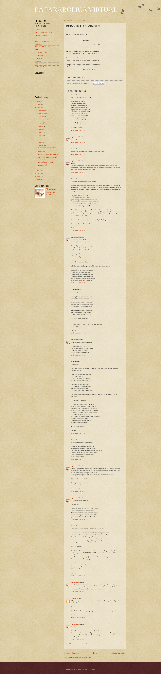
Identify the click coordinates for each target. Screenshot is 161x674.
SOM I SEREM (39, 67)
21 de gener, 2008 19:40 (78, 230)
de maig (41, 132)
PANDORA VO (39, 64)
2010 (38, 101)
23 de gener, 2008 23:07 (78, 355)
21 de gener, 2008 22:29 (78, 283)
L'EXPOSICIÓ (42, 165)
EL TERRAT (38, 38)
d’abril (41, 136)
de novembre (42, 113)
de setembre (42, 120)
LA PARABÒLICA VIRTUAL (76, 9)
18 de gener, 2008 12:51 (78, 130)
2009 (38, 104)
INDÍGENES (38, 44)
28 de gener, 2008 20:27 (78, 591)
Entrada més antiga (118, 653)
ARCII (37, 30)
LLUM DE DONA (40, 55)
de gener (41, 145)
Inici (95, 653)
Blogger (93, 669)
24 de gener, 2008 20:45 (78, 519)
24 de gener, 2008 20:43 (78, 491)
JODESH (37, 50)
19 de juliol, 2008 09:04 (78, 618)
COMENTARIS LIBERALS (43, 35)
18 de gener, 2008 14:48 (78, 142)
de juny (41, 129)
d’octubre (41, 116)
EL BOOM (41, 151)
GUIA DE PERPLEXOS (42, 41)
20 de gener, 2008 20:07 (78, 172)
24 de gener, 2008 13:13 (78, 459)
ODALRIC (38, 61)
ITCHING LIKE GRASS (42, 47)
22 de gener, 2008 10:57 (78, 333)
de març (41, 139)
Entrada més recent (71, 653)
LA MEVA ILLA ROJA (41, 52)
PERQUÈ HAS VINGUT (45, 162)
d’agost (41, 123)
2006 (38, 173)
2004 (38, 179)
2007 (38, 170)
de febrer (41, 142)
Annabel (73, 598)
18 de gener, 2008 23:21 (78, 154)
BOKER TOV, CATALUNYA (43, 32)
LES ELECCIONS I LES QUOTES (48, 154)
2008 (38, 107)
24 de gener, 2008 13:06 (78, 433)
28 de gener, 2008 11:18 (78, 576)
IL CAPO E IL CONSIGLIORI (47, 148)
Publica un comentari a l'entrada (78, 644)
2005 (38, 176)
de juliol (41, 126)
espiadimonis (75, 137)
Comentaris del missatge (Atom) (81, 657)
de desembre (42, 110)
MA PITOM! (38, 58)
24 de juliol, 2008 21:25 (78, 640)
